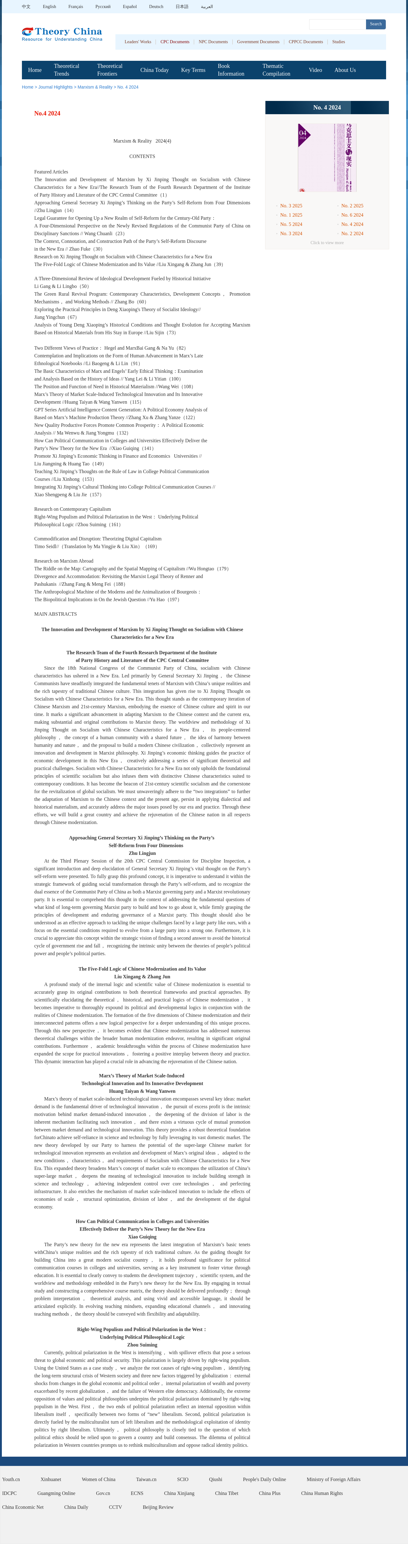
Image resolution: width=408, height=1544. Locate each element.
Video (315, 70)
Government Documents (258, 42)
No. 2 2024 (352, 233)
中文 (26, 6)
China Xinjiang (179, 1493)
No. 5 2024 (291, 224)
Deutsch (156, 6)
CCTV (115, 1507)
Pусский (102, 6)
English (49, 6)
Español (130, 6)
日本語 (182, 6)
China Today (154, 70)
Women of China (98, 1479)
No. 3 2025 (291, 205)
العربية (207, 6)
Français (76, 6)
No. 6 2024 (352, 215)
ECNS (137, 1493)
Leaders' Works (138, 42)
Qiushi (216, 1479)
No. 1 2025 (291, 215)
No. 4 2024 (128, 87)
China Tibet (226, 1493)
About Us (345, 70)
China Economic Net (23, 1507)
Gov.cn (103, 1493)
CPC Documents (174, 42)
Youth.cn (11, 1479)
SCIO (182, 1479)
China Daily (76, 1507)
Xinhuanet (51, 1479)
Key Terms (193, 70)
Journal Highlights (55, 87)
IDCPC (9, 1493)
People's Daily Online (264, 1479)
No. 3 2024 (291, 233)
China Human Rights (322, 1493)
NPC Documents (213, 42)
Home (35, 70)
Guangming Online (56, 1493)
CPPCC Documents (306, 42)
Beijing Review (158, 1507)
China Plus (270, 1493)
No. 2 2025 (352, 205)
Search (376, 24)
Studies (338, 42)
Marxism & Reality (95, 87)
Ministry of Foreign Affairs (333, 1479)
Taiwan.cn (146, 1479)
